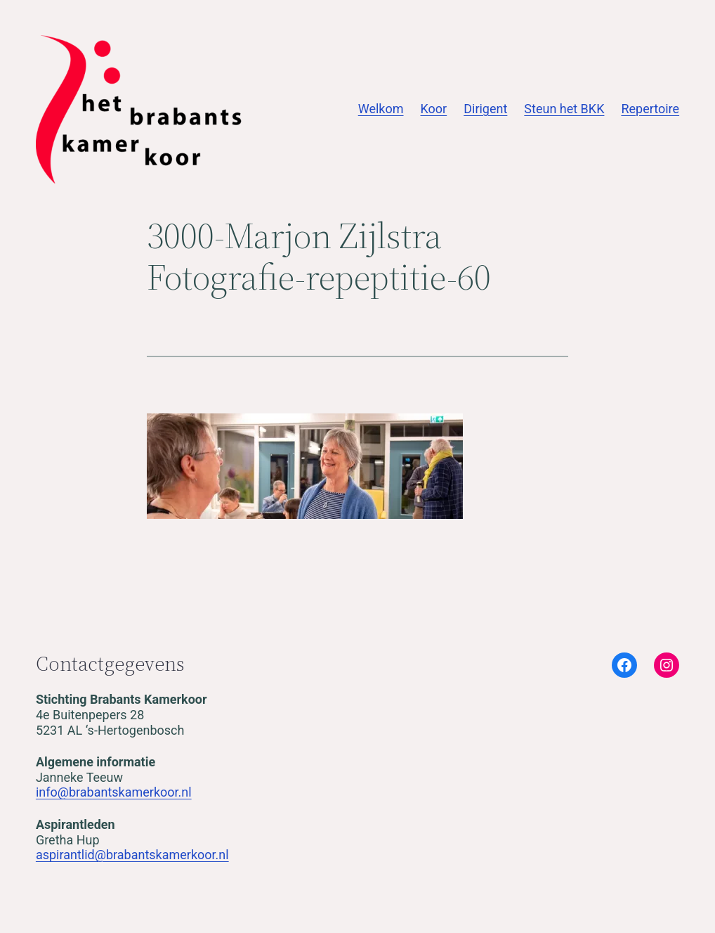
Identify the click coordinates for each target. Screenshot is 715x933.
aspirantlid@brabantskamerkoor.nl (132, 854)
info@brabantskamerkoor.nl (114, 792)
